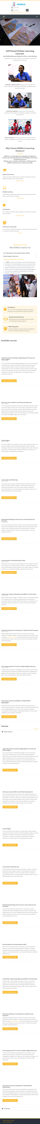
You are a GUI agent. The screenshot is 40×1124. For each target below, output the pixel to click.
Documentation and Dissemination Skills (13, 560)
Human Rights (5, 440)
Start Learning (20, 198)
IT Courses (7, 1108)
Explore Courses (20, 180)
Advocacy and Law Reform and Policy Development (16, 402)
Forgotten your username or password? (20, 12)
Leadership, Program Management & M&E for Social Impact (18, 594)
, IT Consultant (13, 259)
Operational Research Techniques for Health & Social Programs (19, 630)
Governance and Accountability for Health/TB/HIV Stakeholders (16, 701)
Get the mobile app (7, 1122)
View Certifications (20, 215)
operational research (11, 637)
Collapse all (36, 729)
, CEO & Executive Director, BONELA (16, 253)
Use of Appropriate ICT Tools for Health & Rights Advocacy (18, 666)
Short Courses (8, 732)
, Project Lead (10, 256)
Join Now (20, 233)
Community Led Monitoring (9, 480)
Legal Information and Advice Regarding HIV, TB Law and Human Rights (18, 358)
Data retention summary (8, 1120)
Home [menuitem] (4, 17)
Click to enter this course (9, 380)
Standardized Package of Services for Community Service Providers (18, 520)
